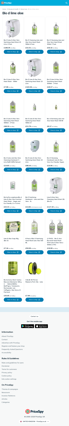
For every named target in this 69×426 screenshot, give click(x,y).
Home (4, 9)
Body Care (24, 9)
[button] (34, 316)
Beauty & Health (13, 9)
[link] (12, 36)
